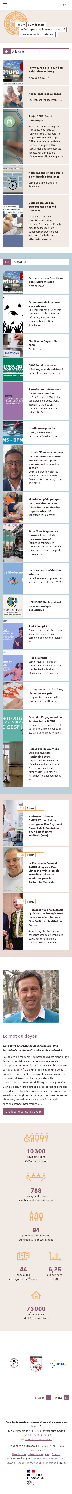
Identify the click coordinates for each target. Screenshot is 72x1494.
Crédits (56, 1454)
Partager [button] (39, 1397)
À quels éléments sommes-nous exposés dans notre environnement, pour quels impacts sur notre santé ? (46, 460)
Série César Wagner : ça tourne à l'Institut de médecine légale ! (43, 535)
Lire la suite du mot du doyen (23, 1111)
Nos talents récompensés (45, 94)
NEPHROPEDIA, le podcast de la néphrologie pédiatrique (45, 606)
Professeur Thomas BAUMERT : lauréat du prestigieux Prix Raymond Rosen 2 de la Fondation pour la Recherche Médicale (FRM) (45, 826)
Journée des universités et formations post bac (46, 391)
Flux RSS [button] (57, 1397)
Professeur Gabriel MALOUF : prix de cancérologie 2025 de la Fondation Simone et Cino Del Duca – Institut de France (46, 917)
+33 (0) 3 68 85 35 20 (38, 1435)
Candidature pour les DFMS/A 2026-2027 (42, 430)
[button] (64, 5)
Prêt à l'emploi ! (38, 626)
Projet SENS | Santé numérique (40, 118)
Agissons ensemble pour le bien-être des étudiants (46, 175)
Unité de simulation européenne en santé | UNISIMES (43, 206)
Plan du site (19, 1454)
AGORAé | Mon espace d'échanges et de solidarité (46, 367)
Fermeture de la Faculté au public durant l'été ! (46, 69)
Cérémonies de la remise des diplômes (44, 304)
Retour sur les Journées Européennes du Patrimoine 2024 (44, 753)
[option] (36, 72)
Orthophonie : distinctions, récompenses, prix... (46, 691)
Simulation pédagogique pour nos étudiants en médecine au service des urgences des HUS (44, 505)
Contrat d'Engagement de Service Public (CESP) (45, 719)
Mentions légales (38, 1454)
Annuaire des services (38, 1439)
